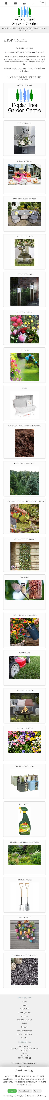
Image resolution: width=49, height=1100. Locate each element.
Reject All (37, 1091)
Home (24, 1002)
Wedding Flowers (24, 1012)
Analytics (19, 1096)
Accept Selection (25, 1091)
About (24, 1005)
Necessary (8, 1096)
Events (24, 1023)
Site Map (24, 1038)
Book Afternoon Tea (24, 1031)
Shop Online (24, 1009)
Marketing (41, 1096)
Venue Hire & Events (24, 1020)
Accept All (12, 1091)
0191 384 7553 (24, 1058)
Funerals (24, 1016)
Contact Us (24, 1027)
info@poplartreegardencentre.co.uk (24, 1063)
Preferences (30, 1096)
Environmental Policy (24, 1034)
